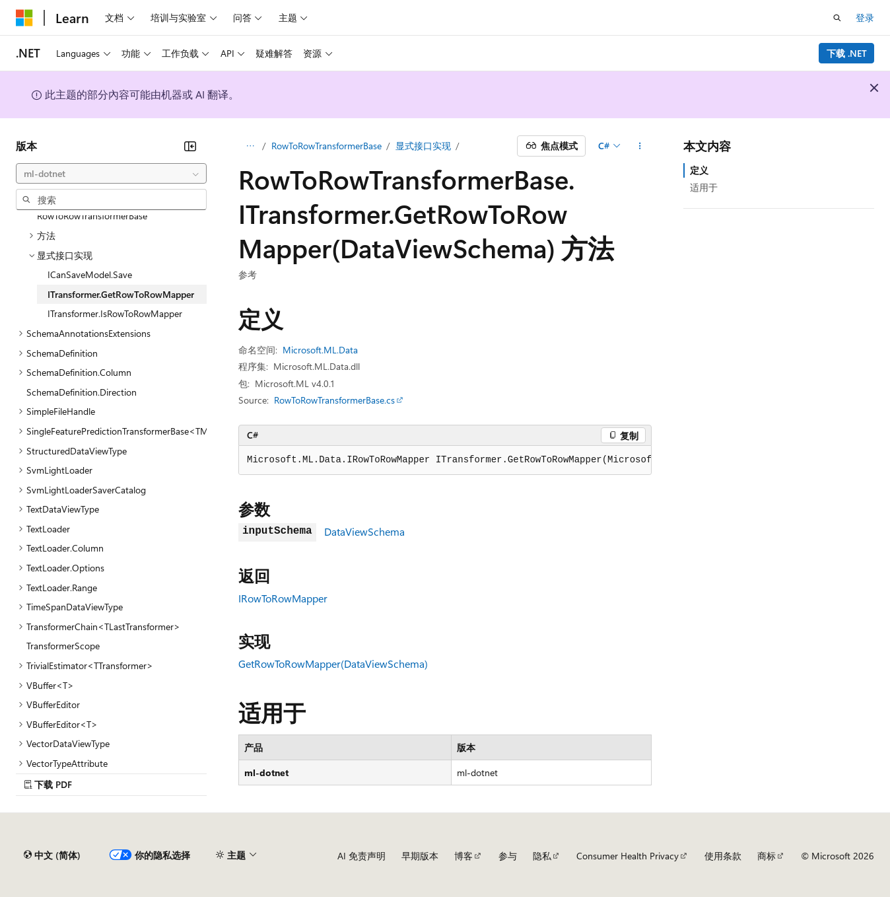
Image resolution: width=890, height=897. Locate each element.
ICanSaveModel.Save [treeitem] (90, 274)
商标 (766, 855)
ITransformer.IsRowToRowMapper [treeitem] (115, 313)
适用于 (704, 187)
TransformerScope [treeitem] (63, 645)
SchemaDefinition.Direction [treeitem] (81, 392)
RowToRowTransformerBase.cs (334, 400)
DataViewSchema (364, 531)
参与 (507, 855)
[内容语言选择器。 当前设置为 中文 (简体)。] (52, 855)
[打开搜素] (837, 18)
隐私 (542, 855)
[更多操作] (640, 146)
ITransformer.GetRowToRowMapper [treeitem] (121, 294)
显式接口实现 (423, 145)
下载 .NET (847, 53)
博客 (463, 855)
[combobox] (111, 173)
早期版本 (419, 855)
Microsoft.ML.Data (320, 349)
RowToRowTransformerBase (326, 145)
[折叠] (190, 146)
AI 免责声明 (361, 855)
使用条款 (722, 855)
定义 (699, 170)
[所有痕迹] (249, 146)
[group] (445, 460)
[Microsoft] (24, 17)
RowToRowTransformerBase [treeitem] (92, 215)
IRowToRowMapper (282, 598)
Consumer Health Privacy (627, 855)
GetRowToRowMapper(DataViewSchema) (333, 663)
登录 (865, 17)
